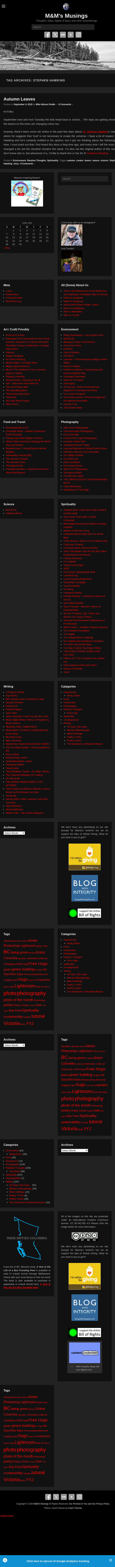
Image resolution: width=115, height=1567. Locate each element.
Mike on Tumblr (71, 315)
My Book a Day (13, 737)
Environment (19, 160)
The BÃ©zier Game (73, 476)
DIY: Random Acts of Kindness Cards (25, 699)
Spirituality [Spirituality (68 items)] (30, 1010)
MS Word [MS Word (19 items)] (45, 987)
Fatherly (10, 352)
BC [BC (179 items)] (7, 952)
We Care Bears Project (17, 400)
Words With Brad (14, 809)
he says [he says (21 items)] (38, 970)
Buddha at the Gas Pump (76, 530)
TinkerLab (11, 397)
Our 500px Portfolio (73, 455)
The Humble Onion (15, 462)
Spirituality (52, 160)
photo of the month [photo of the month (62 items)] (18, 1000)
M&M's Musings (66, 16)
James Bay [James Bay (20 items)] (9, 987)
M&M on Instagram (73, 297)
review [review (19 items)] (32, 1005)
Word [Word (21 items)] (23, 1024)
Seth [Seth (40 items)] (39, 1005)
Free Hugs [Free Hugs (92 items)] (38, 963)
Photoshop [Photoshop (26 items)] (39, 1000)
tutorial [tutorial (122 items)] (38, 1016)
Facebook (47, 35)
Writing (67, 723)
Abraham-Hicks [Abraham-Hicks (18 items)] (20, 941)
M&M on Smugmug (73, 301)
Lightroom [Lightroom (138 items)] (24, 985)
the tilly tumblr (13, 778)
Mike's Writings (74, 733)
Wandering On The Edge (76, 489)
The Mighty (69, 634)
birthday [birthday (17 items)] (32, 953)
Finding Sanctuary (72, 558)
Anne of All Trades (15, 335)
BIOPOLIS (68, 338)
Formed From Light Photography (80, 438)
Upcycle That (70, 404)
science (104, 160)
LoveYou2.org (70, 575)
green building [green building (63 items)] (23, 969)
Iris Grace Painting (15, 359)
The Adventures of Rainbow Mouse (85, 744)
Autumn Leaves (19, 99)
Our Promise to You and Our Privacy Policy (89, 1504)
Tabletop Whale (14, 513)
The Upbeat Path (14, 465)
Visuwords (11, 795)
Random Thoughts (36, 160)
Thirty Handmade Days (17, 394)
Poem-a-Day (12, 754)
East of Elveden (71, 352)
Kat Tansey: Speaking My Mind (79, 572)
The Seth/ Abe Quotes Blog (77, 644)
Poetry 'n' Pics (74, 737)
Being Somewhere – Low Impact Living (83, 335)
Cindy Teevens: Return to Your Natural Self (85, 541)
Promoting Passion (73, 465)
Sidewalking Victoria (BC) (19, 455)
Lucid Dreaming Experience (77, 579)
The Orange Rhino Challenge (78, 637)
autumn (71, 160)
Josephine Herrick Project (76, 445)
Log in (9, 291)
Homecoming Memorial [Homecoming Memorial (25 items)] (36, 974)
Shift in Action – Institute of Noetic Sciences (85, 627)
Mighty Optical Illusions (17, 366)
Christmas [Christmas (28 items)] (9, 964)
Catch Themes (75, 1508)
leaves (88, 160)
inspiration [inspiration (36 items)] (43, 979)
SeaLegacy (69, 383)
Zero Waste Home (72, 407)
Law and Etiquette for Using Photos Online (85, 448)
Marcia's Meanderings (78, 730)
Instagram (78, 35)
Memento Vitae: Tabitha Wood (21, 726)
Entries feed (12, 294)
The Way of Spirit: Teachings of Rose (82, 648)
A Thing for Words (15, 692)
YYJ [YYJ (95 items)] (29, 1023)
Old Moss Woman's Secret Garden (81, 452)
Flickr (63, 35)
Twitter (55, 35)
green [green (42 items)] (7, 969)
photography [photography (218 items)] (31, 993)
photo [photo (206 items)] (10, 993)
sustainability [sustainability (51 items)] (13, 1016)
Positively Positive (72, 592)
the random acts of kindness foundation (83, 641)
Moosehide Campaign (74, 582)
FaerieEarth (12, 706)
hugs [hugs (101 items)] (22, 979)
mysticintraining (71, 586)
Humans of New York (74, 441)
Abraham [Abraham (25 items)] (8, 940)
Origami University (15, 376)
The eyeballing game (16, 390)
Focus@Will (69, 561)
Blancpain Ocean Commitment (79, 342)
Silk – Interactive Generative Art (22, 383)
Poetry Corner (74, 740)
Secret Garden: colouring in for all (23, 380)
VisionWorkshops (72, 486)
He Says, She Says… (78, 726)
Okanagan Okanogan (74, 376)
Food (66, 699)
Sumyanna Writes (72, 472)
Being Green (73, 695)
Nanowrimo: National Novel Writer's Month (27, 744)
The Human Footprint (74, 394)
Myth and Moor (13, 740)
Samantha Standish (73, 603)
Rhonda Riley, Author (16, 757)
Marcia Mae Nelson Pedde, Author (81, 304)
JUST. (66, 568)
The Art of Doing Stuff (17, 387)
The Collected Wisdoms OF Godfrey (24, 775)
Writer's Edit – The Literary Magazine (25, 813)
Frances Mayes (14, 709)
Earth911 (68, 349)
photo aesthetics (71, 462)
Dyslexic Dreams (14, 702)
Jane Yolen (11, 713)
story (16, 163)
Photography (70, 706)
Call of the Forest (72, 345)
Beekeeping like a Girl (17, 427)
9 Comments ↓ (65, 104)
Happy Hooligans (14, 355)
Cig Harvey (11, 695)
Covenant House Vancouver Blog (80, 547)
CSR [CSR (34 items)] (18, 964)
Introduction (69, 702)
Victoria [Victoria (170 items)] (12, 1023)
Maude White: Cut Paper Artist (21, 362)
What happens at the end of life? (80, 665)
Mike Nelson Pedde (45, 104)
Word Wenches (13, 806)
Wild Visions (12, 404)
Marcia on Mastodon (73, 308)
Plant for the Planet (73, 380)
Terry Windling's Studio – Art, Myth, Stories (27, 771)
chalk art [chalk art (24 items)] (43, 958)
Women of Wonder (73, 668)
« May (7, 248)
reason (95, 160)
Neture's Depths (71, 366)
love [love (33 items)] (37, 986)
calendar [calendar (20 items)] (22, 958)
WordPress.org (13, 301)
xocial (66, 672)
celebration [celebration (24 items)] (32, 958)
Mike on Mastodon (72, 311)
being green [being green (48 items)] (19, 952)
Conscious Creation (73, 544)
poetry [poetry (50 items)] (8, 1005)
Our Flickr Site (70, 458)
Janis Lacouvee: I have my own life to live (27, 716)
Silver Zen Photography (75, 469)
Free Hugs (72, 713)
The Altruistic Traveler (17, 458)
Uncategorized (70, 719)
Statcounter (7, 1515)
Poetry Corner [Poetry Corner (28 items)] (21, 1005)
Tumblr (71, 35)
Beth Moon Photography (75, 427)
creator (79, 160)
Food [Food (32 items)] (25, 964)
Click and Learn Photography (78, 431)
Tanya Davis (12, 768)
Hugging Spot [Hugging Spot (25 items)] (11, 980)
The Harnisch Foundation (76, 630)
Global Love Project (73, 565)
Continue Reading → (99, 153)
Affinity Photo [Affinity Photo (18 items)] (42, 946)
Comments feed (14, 297)
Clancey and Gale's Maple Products (24, 438)
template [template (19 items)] (27, 1017)
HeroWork (68, 355)
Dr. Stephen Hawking (95, 131)
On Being (68, 589)
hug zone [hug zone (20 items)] (32, 980)
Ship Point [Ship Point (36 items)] (15, 1010)
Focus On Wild (70, 434)
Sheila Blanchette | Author (19, 761)
